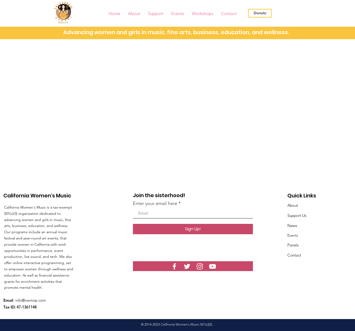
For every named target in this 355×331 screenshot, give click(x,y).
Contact (294, 255)
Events (292, 235)
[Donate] (260, 13)
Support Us (296, 215)
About (292, 205)
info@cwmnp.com (30, 300)
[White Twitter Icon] (187, 266)
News (292, 225)
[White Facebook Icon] (174, 266)
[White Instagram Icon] (200, 266)
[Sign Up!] (193, 229)
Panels (293, 245)
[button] (134, 13)
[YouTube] (212, 266)
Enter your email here (155, 203)
